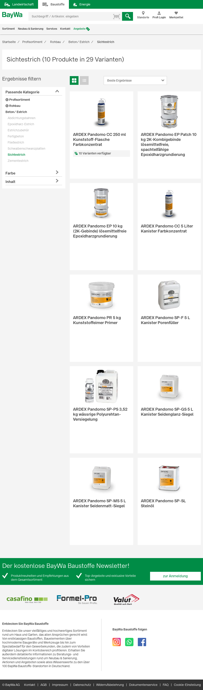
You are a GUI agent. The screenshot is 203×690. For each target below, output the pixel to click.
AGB (43, 685)
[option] (27, 600)
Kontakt (65, 29)
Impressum (60, 685)
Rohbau (12, 106)
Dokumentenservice (143, 685)
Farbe (10, 173)
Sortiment (8, 29)
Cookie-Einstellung (187, 685)
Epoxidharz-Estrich (21, 124)
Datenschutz (82, 685)
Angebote (80, 29)
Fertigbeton (16, 136)
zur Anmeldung (175, 576)
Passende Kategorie (22, 92)
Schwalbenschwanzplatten (26, 148)
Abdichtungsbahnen (21, 118)
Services (51, 29)
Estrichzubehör (18, 130)
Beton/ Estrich (16, 112)
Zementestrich (18, 161)
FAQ (166, 685)
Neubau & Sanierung (30, 29)
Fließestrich (16, 142)
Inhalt (10, 181)
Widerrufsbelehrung (110, 685)
